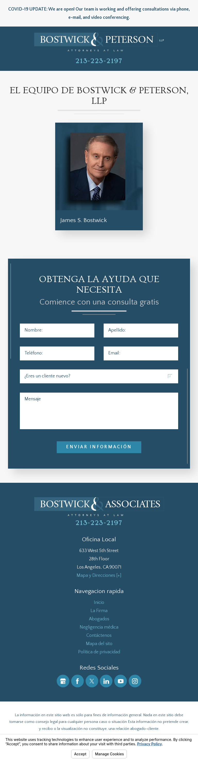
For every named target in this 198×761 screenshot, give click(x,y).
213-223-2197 (99, 61)
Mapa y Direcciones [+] (99, 575)
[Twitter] (92, 681)
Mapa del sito (99, 643)
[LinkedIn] (106, 681)
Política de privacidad (99, 652)
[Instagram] (135, 681)
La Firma (99, 610)
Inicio (99, 602)
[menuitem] (99, 602)
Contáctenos (99, 635)
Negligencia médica (99, 627)
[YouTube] (120, 681)
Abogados (99, 619)
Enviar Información (99, 447)
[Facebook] (77, 681)
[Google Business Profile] (63, 681)
